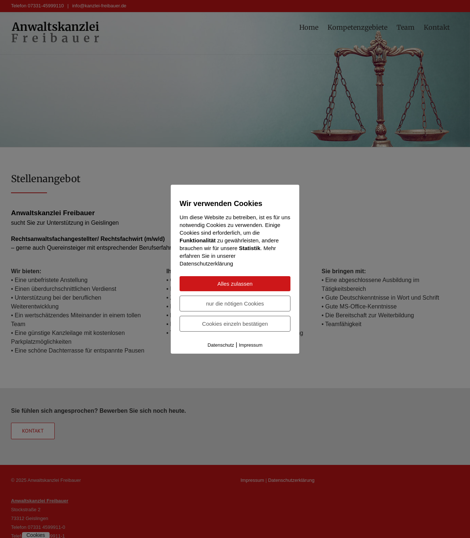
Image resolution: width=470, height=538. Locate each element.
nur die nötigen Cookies (235, 303)
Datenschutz (220, 345)
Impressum (251, 345)
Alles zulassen (235, 284)
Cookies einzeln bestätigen (235, 324)
